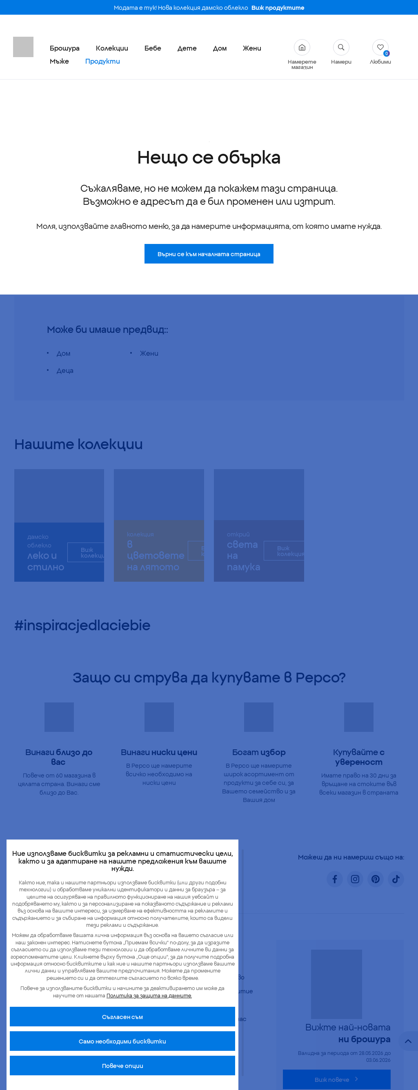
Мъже (59, 60)
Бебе (153, 47)
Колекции (112, 47)
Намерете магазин (302, 54)
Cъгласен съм (122, 1016)
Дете (187, 47)
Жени (252, 47)
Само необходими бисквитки (122, 1041)
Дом (220, 47)
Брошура (65, 47)
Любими (380, 51)
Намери (341, 51)
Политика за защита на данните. (149, 995)
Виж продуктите (278, 7)
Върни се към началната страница (209, 184)
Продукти (102, 60)
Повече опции (122, 1065)
